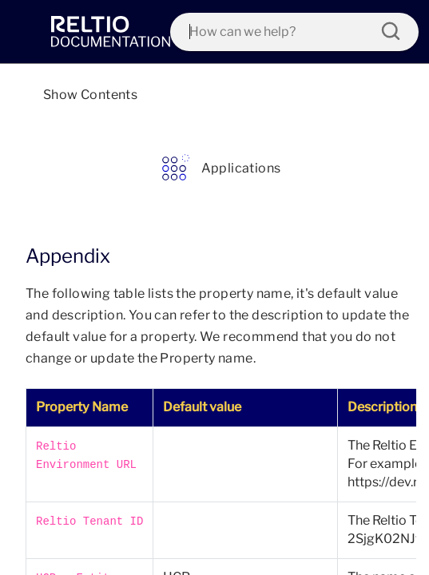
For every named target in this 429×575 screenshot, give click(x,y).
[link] (110, 32)
